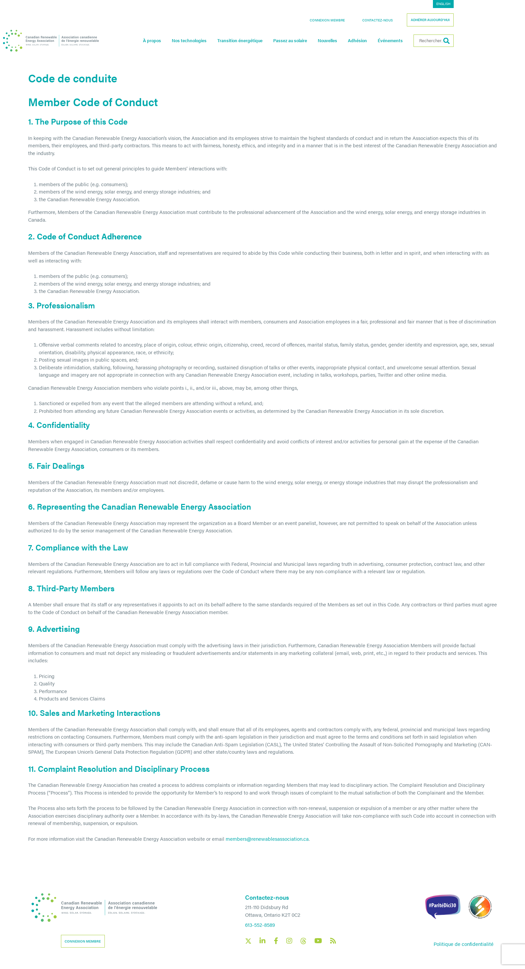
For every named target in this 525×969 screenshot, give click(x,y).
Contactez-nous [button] (417, 20)
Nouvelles (367, 41)
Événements (430, 41)
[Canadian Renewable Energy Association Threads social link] (303, 941)
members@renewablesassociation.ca (267, 838)
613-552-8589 (260, 924)
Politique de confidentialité (464, 943)
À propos (192, 41)
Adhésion (397, 41)
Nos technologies (229, 41)
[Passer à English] (483, 4)
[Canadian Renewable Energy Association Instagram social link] (289, 941)
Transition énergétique (279, 41)
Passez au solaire (330, 41)
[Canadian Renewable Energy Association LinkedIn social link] (262, 941)
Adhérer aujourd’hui (470, 19)
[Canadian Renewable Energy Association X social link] (248, 941)
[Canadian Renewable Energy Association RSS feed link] (333, 941)
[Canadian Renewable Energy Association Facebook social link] (276, 941)
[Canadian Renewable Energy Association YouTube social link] (318, 941)
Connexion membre (367, 20)
